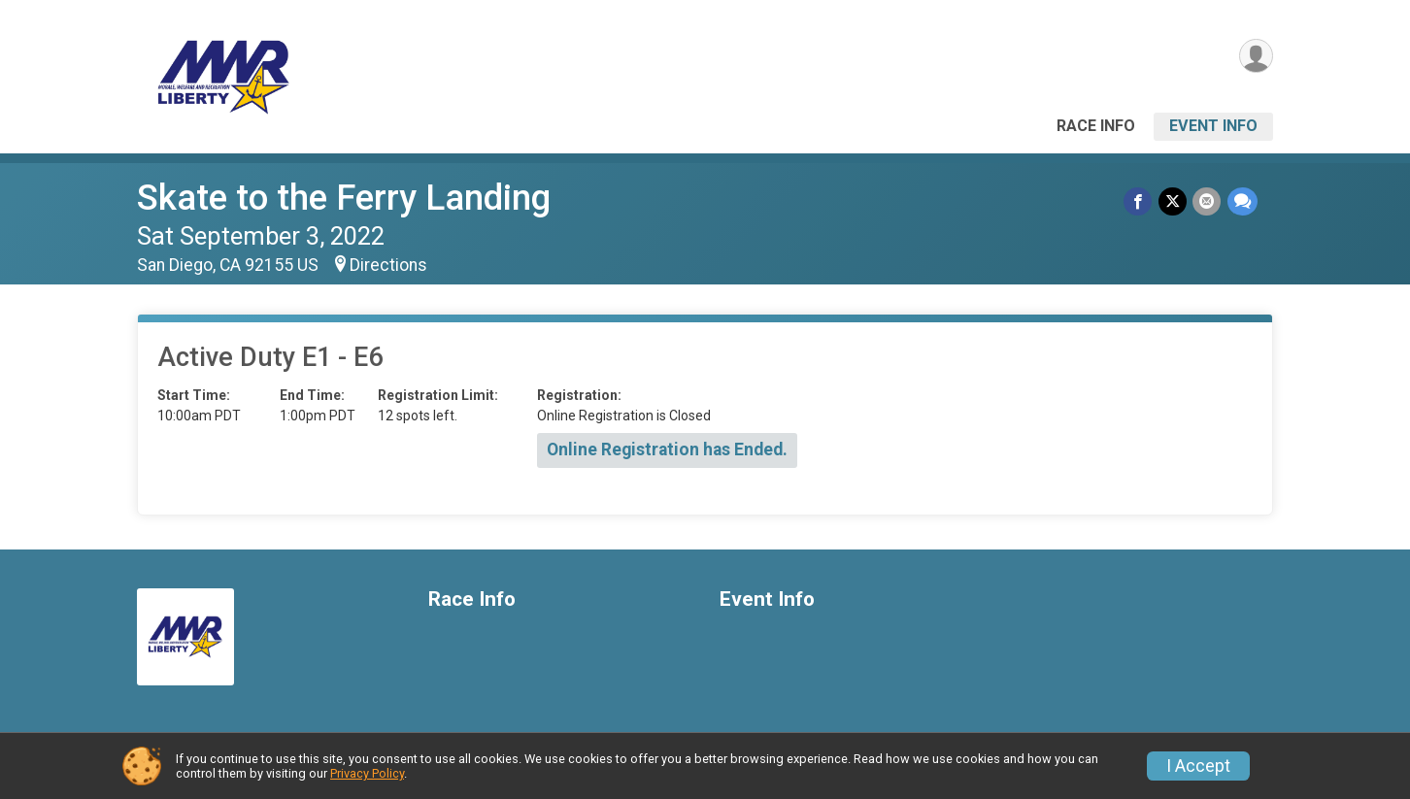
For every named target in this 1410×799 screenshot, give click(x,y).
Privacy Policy (367, 773)
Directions (388, 265)
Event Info (1213, 126)
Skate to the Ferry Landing (344, 197)
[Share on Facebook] (1139, 201)
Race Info (1096, 126)
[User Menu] (1255, 57)
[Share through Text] (1242, 201)
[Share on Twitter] (1173, 201)
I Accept (1198, 766)
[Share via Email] (1207, 201)
